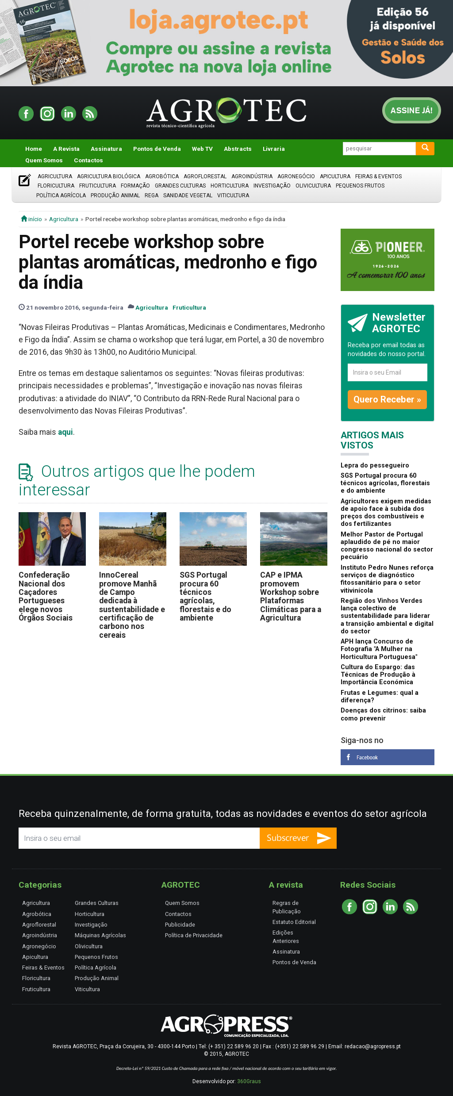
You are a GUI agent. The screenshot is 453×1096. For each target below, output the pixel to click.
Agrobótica (162, 176)
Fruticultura (97, 186)
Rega (151, 195)
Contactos (88, 160)
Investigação (272, 186)
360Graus (249, 1081)
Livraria (274, 148)
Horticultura (230, 186)
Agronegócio (296, 176)
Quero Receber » (387, 399)
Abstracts (238, 148)
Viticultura (233, 195)
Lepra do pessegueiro (375, 465)
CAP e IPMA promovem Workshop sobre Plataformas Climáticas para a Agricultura (290, 596)
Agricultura (55, 176)
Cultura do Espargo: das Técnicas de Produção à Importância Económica (378, 674)
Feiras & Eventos (378, 176)
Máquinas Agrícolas (100, 935)
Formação (135, 186)
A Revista (66, 148)
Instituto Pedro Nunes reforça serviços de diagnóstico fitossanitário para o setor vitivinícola (387, 579)
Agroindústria (252, 176)
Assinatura (106, 148)
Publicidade (180, 924)
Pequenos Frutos (360, 186)
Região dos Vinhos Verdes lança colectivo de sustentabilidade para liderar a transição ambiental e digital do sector (387, 616)
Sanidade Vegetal (187, 195)
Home (33, 148)
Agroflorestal (205, 176)
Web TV (202, 148)
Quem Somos (44, 160)
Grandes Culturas (180, 186)
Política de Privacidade (194, 935)
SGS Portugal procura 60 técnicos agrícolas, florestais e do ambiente (205, 596)
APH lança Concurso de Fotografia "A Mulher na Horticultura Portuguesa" (379, 649)
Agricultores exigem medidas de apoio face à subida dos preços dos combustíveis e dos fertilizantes (386, 513)
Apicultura (335, 176)
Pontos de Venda (157, 148)
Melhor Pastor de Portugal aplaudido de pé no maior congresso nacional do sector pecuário (387, 546)
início (31, 218)
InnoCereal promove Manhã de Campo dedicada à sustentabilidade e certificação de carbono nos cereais (132, 605)
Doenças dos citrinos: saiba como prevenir (383, 714)
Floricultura (56, 186)
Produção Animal (115, 195)
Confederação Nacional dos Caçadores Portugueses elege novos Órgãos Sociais (46, 596)
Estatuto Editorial (294, 922)
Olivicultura (313, 186)
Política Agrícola (61, 195)
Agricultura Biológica (108, 176)
